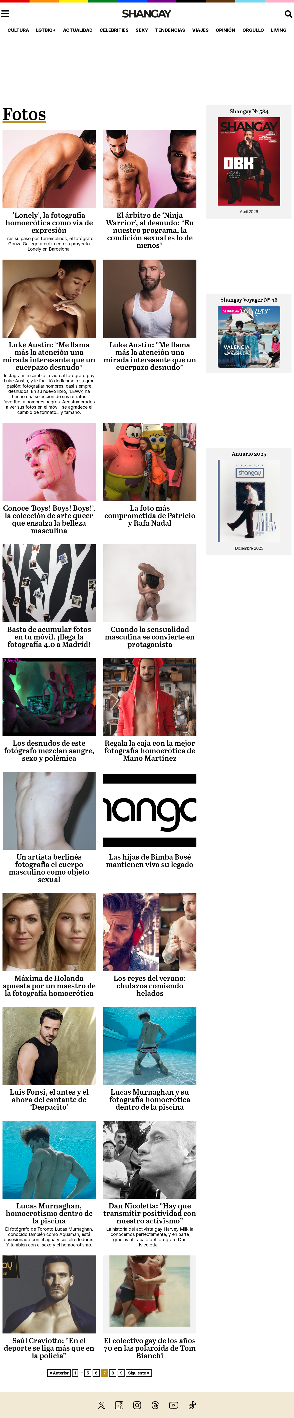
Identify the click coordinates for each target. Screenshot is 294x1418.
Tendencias (170, 30)
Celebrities (114, 30)
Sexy (142, 30)
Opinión (225, 30)
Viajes (200, 30)
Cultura (18, 30)
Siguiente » (138, 1372)
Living (278, 30)
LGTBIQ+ (46, 30)
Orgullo (253, 30)
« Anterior (59, 1372)
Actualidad (78, 30)
